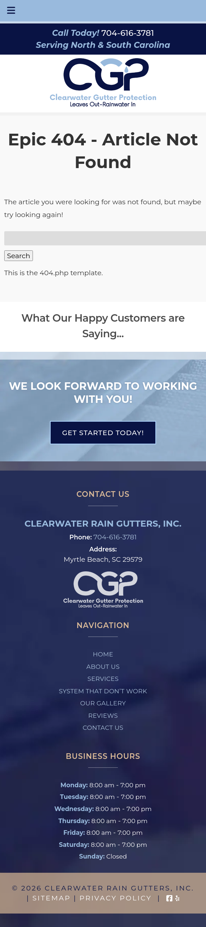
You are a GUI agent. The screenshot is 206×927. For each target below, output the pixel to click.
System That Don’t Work (103, 691)
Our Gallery (103, 703)
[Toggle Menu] (11, 10)
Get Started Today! (103, 432)
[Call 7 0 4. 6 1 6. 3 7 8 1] (128, 33)
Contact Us (103, 727)
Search (18, 255)
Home (103, 654)
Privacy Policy (116, 898)
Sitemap (52, 898)
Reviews (103, 715)
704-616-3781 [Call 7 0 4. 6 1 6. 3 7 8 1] (115, 537)
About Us (103, 666)
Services (103, 678)
